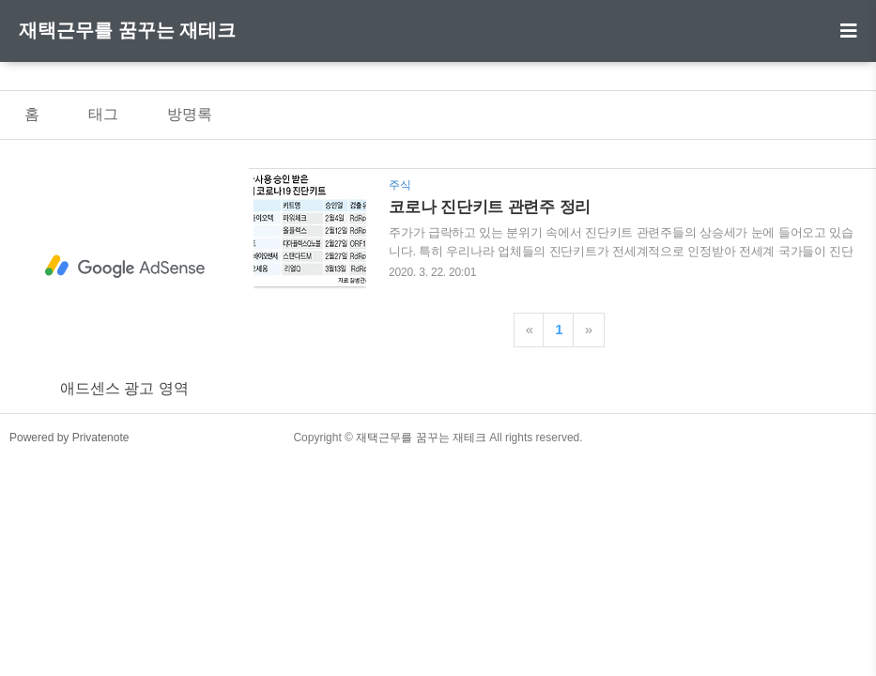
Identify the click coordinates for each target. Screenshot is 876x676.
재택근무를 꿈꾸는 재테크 (127, 30)
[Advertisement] (124, 267)
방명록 (189, 114)
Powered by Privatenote (69, 437)
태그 (103, 114)
